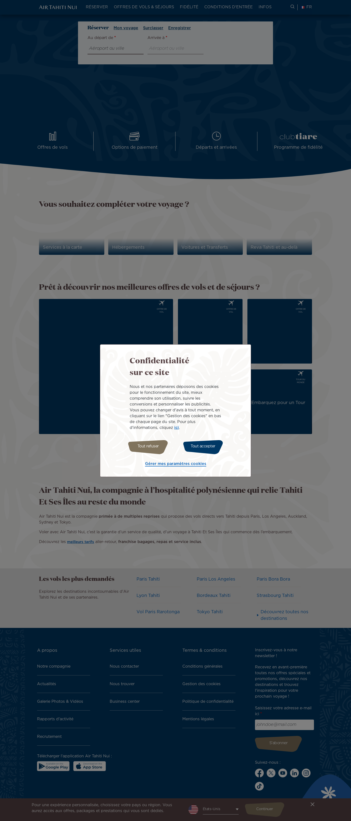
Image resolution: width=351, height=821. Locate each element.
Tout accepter (204, 446)
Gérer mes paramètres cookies (175, 464)
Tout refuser (146, 446)
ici (176, 427)
